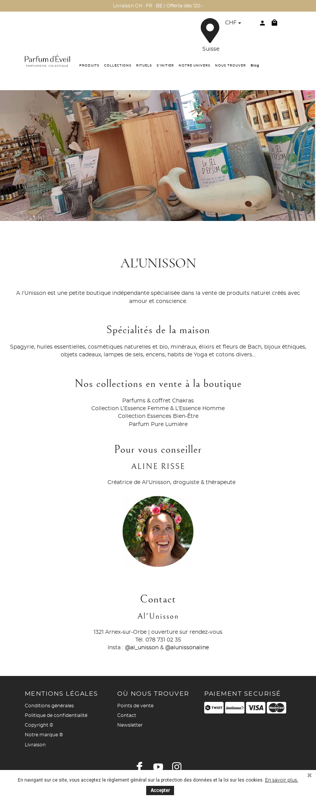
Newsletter (130, 725)
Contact (126, 715)
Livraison (35, 745)
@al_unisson (142, 647)
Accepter (160, 790)
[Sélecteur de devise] (234, 24)
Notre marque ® (44, 734)
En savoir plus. (281, 780)
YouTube (158, 767)
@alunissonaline (187, 647)
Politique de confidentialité (56, 715)
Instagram (176, 767)
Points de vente (135, 705)
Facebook (139, 767)
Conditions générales (49, 705)
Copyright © (39, 725)
